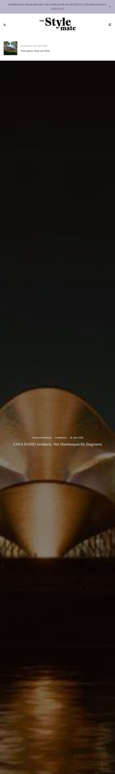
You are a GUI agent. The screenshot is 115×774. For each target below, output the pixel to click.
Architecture (27, 46)
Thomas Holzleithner (42, 438)
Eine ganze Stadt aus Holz (35, 50)
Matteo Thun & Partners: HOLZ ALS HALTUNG (91, 51)
